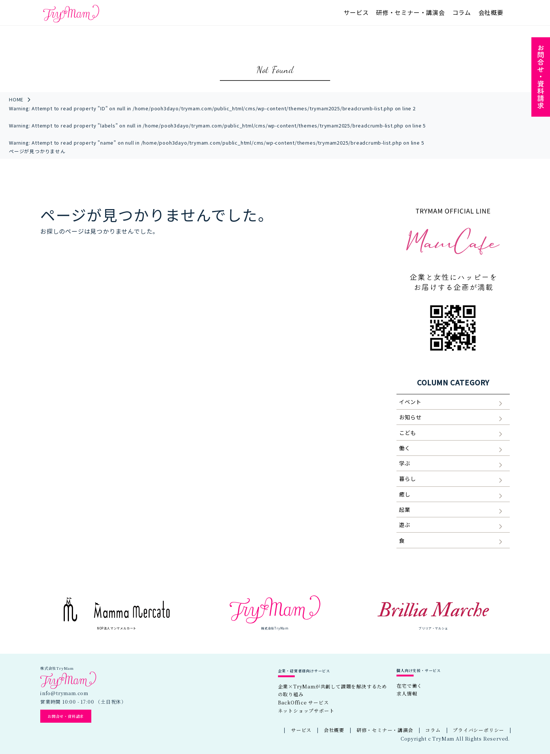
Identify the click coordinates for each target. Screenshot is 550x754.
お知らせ (410, 417)
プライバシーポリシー (478, 730)
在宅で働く (409, 685)
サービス (356, 12)
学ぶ (404, 463)
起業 (404, 509)
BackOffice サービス (303, 702)
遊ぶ (404, 525)
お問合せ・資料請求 (66, 716)
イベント (410, 402)
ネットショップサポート (306, 710)
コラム (461, 12)
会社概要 (490, 12)
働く (404, 448)
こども (407, 432)
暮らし (407, 478)
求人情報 (406, 693)
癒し (404, 494)
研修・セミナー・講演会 (410, 12)
